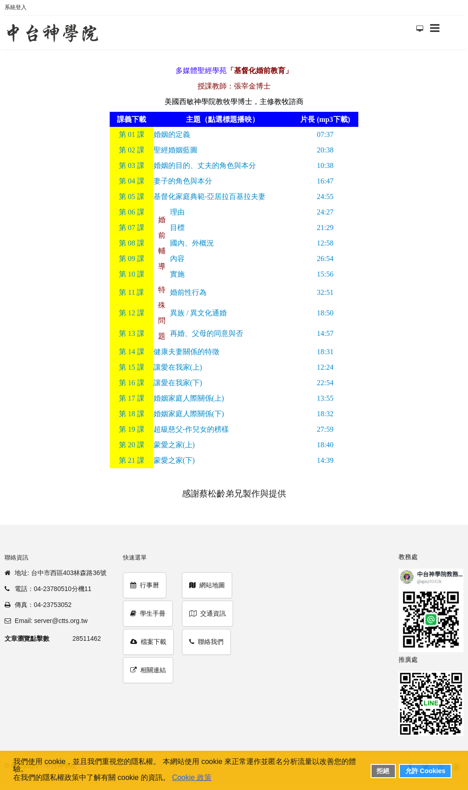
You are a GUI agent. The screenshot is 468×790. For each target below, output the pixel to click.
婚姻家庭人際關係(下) (189, 414)
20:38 (325, 150)
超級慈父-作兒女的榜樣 (191, 429)
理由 (177, 212)
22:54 (325, 383)
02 (131, 150)
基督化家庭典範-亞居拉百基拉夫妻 (210, 196)
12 (131, 313)
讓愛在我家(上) (178, 367)
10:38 (325, 165)
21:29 (325, 227)
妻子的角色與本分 (183, 181)
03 (131, 165)
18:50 (325, 313)
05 (131, 196)
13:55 (325, 398)
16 (131, 383)
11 (131, 292)
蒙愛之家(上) (174, 445)
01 (131, 134)
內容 (177, 258)
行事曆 (144, 585)
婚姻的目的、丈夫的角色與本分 (205, 165)
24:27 (325, 212)
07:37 (325, 134)
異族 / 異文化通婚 (198, 313)
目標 (177, 227)
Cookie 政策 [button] (191, 777)
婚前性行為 (188, 292)
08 (131, 243)
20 (131, 445)
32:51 (325, 292)
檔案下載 (148, 641)
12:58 (325, 243)
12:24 (325, 367)
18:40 (325, 445)
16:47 (325, 181)
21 (131, 460)
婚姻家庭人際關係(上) (189, 398)
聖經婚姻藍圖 (175, 150)
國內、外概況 (192, 243)
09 (131, 258)
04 (131, 181)
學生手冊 (147, 613)
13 (131, 333)
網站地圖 (207, 585)
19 (131, 429)
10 (131, 274)
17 (131, 398)
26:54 (325, 258)
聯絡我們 (206, 641)
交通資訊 (207, 613)
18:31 (325, 352)
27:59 (325, 429)
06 (131, 212)
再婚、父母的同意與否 (206, 333)
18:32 (325, 414)
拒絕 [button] (383, 770)
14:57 (325, 333)
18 (131, 414)
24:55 (325, 196)
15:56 (325, 274)
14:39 (325, 460)
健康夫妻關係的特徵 (186, 352)
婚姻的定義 (172, 134)
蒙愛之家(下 (173, 460)
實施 (177, 274)
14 (131, 352)
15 (131, 367)
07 (131, 227)
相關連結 (148, 670)
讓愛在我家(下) (178, 383)
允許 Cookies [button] (425, 770)
